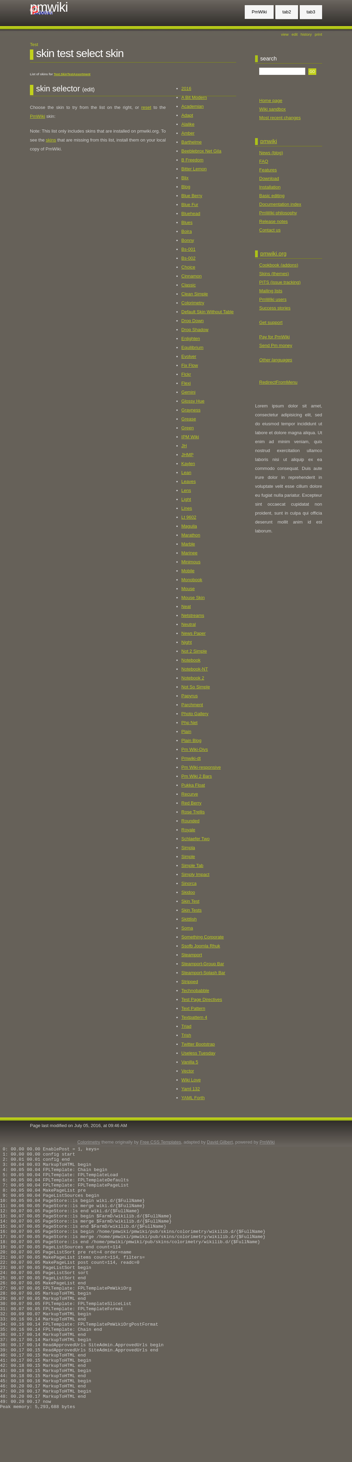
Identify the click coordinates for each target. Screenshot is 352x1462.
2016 (186, 88)
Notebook (191, 660)
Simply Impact (196, 874)
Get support (271, 322)
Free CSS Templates (160, 1142)
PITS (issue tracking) (280, 282)
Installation (269, 187)
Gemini (189, 392)
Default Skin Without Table (208, 311)
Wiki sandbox (272, 109)
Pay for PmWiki (274, 336)
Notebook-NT (195, 669)
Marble (188, 544)
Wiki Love (191, 1079)
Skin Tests (192, 910)
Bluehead (191, 213)
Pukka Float (193, 785)
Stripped (190, 981)
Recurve (190, 794)
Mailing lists (270, 290)
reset (146, 107)
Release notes (273, 221)
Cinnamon (192, 276)
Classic (189, 285)
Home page (270, 100)
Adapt (187, 115)
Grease (189, 418)
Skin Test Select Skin (80, 53)
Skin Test (191, 901)
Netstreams (193, 615)
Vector (188, 1070)
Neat (186, 606)
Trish (186, 1035)
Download (269, 178)
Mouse (188, 588)
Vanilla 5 (190, 1062)
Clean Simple (195, 293)
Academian (193, 106)
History (306, 34)
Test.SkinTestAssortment (72, 74)
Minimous (191, 561)
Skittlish (189, 919)
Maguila (189, 526)
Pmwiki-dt (191, 758)
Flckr (186, 374)
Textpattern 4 (194, 1017)
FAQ (263, 161)
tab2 (286, 11)
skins (51, 140)
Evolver (189, 356)
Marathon (191, 535)
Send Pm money (275, 345)
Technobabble (195, 990)
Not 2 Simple (194, 651)
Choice (188, 267)
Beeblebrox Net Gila (201, 151)
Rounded (191, 820)
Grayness (191, 410)
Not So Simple (196, 686)
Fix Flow (190, 365)
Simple (188, 856)
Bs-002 (189, 258)
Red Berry (192, 803)
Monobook (192, 579)
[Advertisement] (282, 420)
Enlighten (191, 338)
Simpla (188, 847)
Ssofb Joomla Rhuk (201, 945)
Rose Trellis (193, 811)
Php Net (190, 722)
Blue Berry (192, 195)
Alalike (188, 124)
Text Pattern (193, 1008)
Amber (188, 133)
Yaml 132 (191, 1088)
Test (34, 44)
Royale (188, 829)
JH (184, 445)
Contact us (269, 230)
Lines (187, 508)
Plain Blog (192, 740)
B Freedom (193, 159)
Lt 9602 (189, 517)
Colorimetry (193, 302)
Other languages (275, 359)
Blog (186, 186)
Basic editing (272, 195)
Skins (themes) (274, 273)
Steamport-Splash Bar (204, 972)
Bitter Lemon (194, 168)
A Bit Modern (194, 97)
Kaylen (188, 463)
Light (186, 499)
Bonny (188, 240)
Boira (187, 231)
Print (318, 34)
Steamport (192, 954)
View (285, 34)
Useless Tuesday (199, 1053)
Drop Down (193, 320)
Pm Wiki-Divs (195, 749)
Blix (185, 177)
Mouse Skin (193, 597)
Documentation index (280, 204)
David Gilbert (220, 1142)
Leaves (189, 481)
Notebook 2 (193, 678)
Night (187, 642)
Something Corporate (203, 937)
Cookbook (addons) (278, 265)
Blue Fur (190, 204)
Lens (186, 490)
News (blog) (271, 152)
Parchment (192, 704)
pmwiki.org (273, 254)
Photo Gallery (195, 713)
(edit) (88, 89)
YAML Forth (193, 1097)
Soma (187, 928)
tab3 (311, 11)
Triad (186, 1026)
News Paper (194, 633)
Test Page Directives (202, 999)
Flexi (186, 383)
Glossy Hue (193, 401)
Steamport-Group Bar (203, 963)
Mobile (188, 570)
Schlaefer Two (196, 838)
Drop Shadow (195, 329)
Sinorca (189, 883)
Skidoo (188, 892)
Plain (186, 731)
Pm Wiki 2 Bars (197, 776)
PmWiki (49, 7)
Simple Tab (193, 865)
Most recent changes (280, 117)
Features (268, 169)
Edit (295, 34)
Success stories (274, 308)
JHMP (188, 454)
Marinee (190, 552)
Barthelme (192, 142)
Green (188, 427)
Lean (186, 472)
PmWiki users (272, 299)
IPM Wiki (190, 436)
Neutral (189, 624)
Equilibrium (193, 347)
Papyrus (190, 695)
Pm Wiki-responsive (201, 767)
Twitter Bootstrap (198, 1044)
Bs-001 (189, 249)
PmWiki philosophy (278, 212)
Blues (187, 222)
